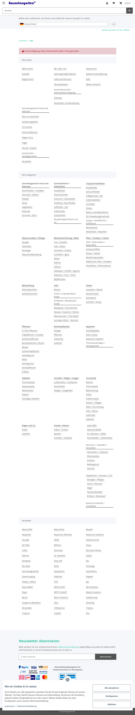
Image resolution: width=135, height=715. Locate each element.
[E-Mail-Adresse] (57, 657)
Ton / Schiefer (60, 242)
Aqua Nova (59, 529)
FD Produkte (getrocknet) (97, 216)
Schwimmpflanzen (30, 351)
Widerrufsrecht (93, 84)
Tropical (26, 613)
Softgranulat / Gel (94, 195)
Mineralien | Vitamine (97, 452)
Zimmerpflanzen (30, 132)
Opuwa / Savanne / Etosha (66, 312)
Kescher (91, 468)
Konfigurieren (109, 696)
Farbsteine (91, 297)
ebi (87, 560)
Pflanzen (58, 334)
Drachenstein (92, 293)
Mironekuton (92, 587)
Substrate (58, 338)
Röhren (57, 262)
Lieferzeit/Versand (62, 79)
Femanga (26, 250)
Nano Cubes (92, 334)
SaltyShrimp (91, 597)
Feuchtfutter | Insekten (33, 190)
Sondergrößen (93, 330)
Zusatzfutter (60, 215)
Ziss (88, 613)
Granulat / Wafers (30, 194)
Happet (89, 576)
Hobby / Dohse (29, 581)
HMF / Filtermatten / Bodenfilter (95, 243)
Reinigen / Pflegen (95, 479)
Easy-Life (58, 560)
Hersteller (26, 161)
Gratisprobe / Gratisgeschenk (29, 154)
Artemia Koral (92, 539)
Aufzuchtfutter (93, 191)
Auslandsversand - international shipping (64, 91)
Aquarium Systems (95, 534)
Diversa (25, 555)
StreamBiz (27, 608)
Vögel (24, 142)
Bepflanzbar (59, 279)
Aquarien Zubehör (94, 338)
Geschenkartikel (94, 492)
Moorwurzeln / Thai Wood (66, 316)
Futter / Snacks (61, 429)
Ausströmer (59, 386)
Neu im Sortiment (30, 116)
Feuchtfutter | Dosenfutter (99, 437)
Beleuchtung (92, 390)
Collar (24, 550)
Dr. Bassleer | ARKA (96, 433)
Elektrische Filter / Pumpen (98, 261)
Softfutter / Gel (61, 207)
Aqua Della (27, 529)
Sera (56, 602)
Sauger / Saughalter (63, 390)
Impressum (12, 706)
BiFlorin (57, 545)
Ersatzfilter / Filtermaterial (98, 265)
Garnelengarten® (30, 571)
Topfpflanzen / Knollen (32, 334)
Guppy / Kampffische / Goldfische (96, 222)
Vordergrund (28, 355)
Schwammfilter (93, 249)
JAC (87, 581)
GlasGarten (59, 571)
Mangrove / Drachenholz (65, 307)
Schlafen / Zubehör (63, 437)
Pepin (24, 592)
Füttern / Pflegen (94, 402)
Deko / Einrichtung (95, 406)
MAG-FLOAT (59, 587)
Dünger (25, 242)
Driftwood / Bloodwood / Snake (65, 302)
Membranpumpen (94, 257)
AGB (88, 79)
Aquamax (26, 534)
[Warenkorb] (125, 3)
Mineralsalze (93, 456)
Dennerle (58, 550)
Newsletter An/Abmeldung (66, 103)
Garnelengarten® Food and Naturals (35, 110)
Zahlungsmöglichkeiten (65, 74)
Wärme (89, 382)
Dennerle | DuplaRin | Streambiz (97, 446)
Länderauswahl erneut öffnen (115, 30)
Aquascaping (28, 386)
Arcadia (25, 539)
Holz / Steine (92, 411)
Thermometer (28, 382)
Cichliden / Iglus (61, 254)
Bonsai (57, 289)
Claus (88, 545)
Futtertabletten (93, 200)
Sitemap (58, 97)
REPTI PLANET (60, 592)
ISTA (56, 581)
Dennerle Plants (93, 550)
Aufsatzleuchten (29, 293)
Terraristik (27, 127)
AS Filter (26, 545)
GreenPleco (91, 571)
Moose (25, 347)
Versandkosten (61, 84)
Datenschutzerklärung (29, 706)
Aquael (89, 529)
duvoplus (26, 560)
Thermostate (92, 386)
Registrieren (28, 79)
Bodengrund (93, 464)
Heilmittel (26, 246)
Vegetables (27, 207)
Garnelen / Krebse (62, 250)
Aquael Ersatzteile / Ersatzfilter (95, 504)
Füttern (25, 394)
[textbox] (64, 24)
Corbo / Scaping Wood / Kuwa (65, 295)
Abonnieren (105, 656)
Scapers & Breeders (31, 602)
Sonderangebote (30, 121)
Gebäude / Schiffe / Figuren (67, 270)
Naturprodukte (94, 429)
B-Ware (25, 371)
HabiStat (58, 576)
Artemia (91, 460)
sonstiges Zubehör (31, 398)
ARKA (56, 539)
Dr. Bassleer (59, 555)
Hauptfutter (59, 190)
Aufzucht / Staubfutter (64, 198)
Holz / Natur (59, 246)
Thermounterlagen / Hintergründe (95, 344)
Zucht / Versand (94, 483)
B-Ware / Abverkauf (96, 496)
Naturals (26, 211)
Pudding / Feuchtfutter (65, 203)
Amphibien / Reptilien (96, 231)
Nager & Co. (27, 137)
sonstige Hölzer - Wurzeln (66, 320)
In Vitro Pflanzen (29, 330)
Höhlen (57, 266)
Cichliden (90, 204)
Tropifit (57, 613)
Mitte (24, 359)
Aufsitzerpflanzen (30, 338)
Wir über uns (60, 68)
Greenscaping (28, 576)
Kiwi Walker (27, 587)
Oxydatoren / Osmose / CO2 (99, 475)
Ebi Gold (26, 566)
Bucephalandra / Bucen (33, 343)
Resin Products (61, 597)
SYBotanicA (59, 608)
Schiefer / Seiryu (94, 302)
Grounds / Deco (29, 215)
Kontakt (25, 74)
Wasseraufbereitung (31, 254)
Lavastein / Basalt (94, 289)
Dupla (89, 555)
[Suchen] (64, 11)
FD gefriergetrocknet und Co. (66, 221)
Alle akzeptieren (109, 688)
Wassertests (27, 390)
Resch (25, 597)
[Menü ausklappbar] (3, 2)
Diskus (89, 208)
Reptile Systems (93, 592)
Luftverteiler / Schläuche (65, 382)
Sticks (24, 203)
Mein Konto (27, 68)
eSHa (56, 566)
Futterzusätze (92, 398)
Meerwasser (92, 227)
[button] (107, 3)
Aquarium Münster (63, 534)
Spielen (57, 433)
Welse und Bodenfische (97, 212)
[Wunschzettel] (113, 3)
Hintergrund (28, 363)
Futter (89, 394)
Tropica (89, 608)
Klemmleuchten (29, 289)
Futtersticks (59, 211)
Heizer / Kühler (93, 253)
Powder (25, 198)
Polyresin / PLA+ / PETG (65, 275)
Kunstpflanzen (29, 367)
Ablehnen (109, 704)
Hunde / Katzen (29, 148)
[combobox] (64, 24)
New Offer (92, 425)
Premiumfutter (61, 194)
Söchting (90, 602)
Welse (57, 258)
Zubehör (58, 343)
